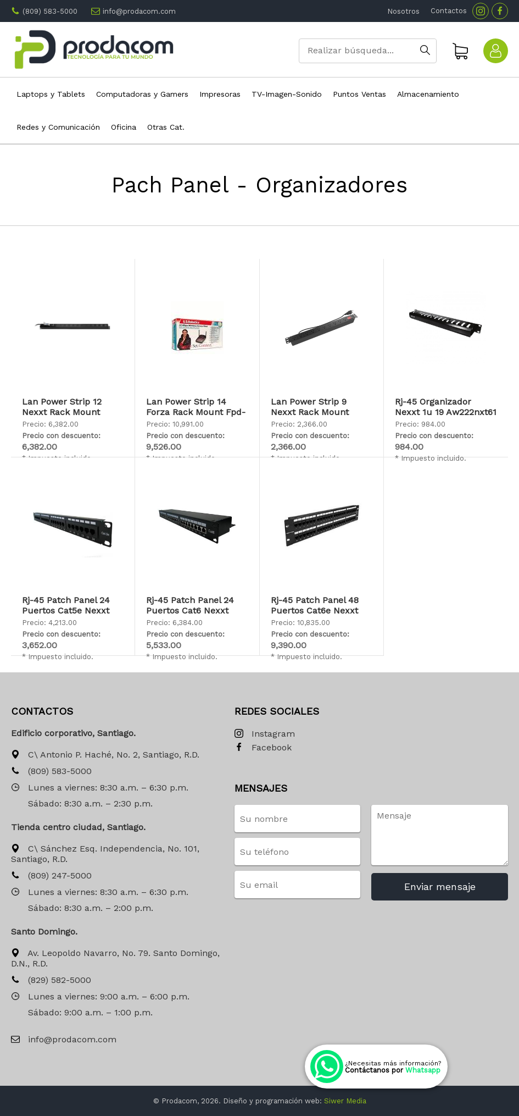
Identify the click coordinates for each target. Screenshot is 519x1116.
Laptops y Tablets (50, 94)
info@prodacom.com (139, 11)
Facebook (263, 748)
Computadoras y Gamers (142, 94)
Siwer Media (345, 1101)
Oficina (123, 127)
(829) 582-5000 (51, 980)
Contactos (449, 11)
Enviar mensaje (440, 886)
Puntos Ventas (359, 94)
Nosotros (403, 11)
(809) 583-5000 (50, 11)
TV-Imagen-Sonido (287, 94)
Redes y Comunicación (58, 127)
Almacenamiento (428, 94)
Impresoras (220, 94)
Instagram (265, 734)
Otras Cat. (166, 127)
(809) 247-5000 (51, 876)
